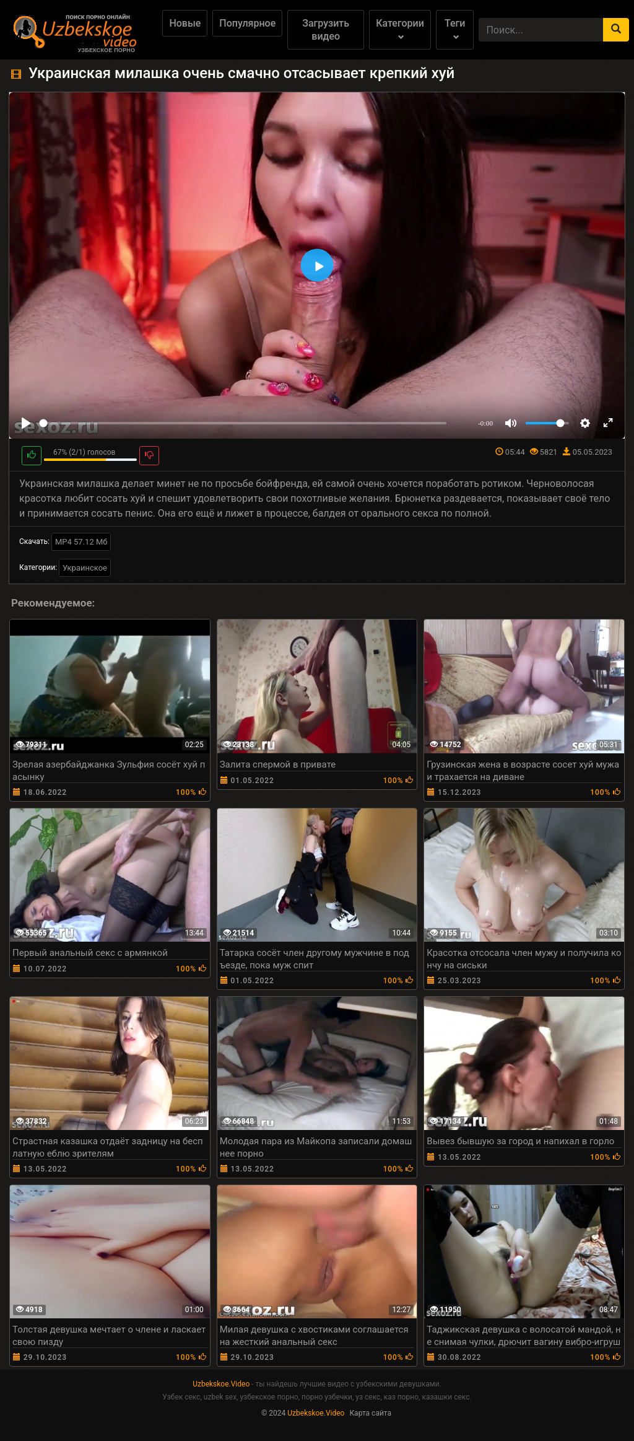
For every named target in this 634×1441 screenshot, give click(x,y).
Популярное (247, 23)
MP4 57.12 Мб (81, 541)
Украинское (85, 567)
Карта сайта (370, 1413)
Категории (400, 28)
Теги (455, 28)
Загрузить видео (325, 29)
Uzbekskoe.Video (221, 1384)
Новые (185, 23)
